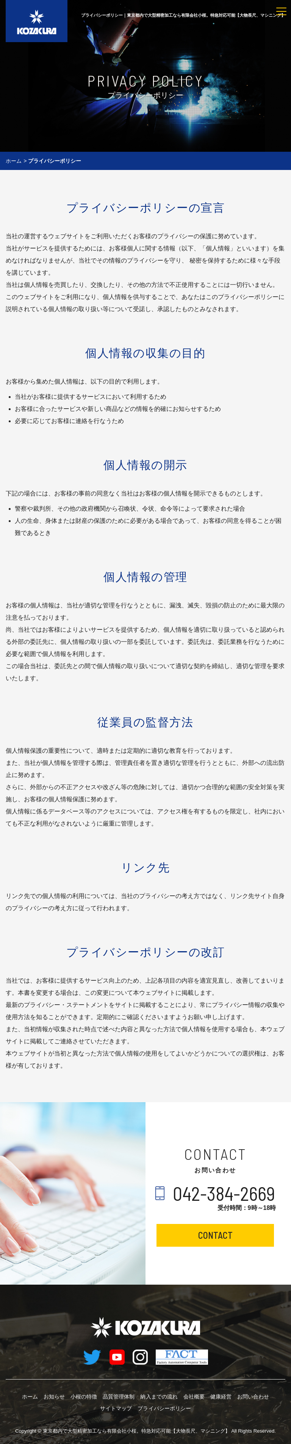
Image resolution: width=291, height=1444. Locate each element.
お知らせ (54, 1397)
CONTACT (215, 1235)
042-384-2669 (224, 1193)
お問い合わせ (253, 1397)
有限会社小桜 (136, 1430)
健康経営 (221, 1397)
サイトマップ (116, 1408)
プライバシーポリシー (164, 1408)
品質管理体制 (119, 1397)
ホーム (14, 161)
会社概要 (194, 1397)
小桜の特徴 (83, 1397)
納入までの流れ (159, 1397)
